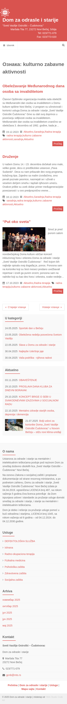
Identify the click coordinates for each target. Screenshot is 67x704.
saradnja (18, 139)
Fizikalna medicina (15, 560)
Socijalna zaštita (14, 579)
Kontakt (41, 689)
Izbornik (8, 45)
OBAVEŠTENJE (28, 380)
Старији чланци (17, 307)
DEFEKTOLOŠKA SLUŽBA (20, 541)
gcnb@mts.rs (13, 675)
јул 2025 (7, 612)
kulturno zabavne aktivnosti (26, 286)
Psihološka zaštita (15, 566)
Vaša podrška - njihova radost (35, 357)
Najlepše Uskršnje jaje (31, 351)
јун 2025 (7, 619)
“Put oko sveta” (17, 222)
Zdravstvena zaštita (15, 573)
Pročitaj (58, 143)
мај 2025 (8, 625)
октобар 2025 (10, 606)
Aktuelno (28, 131)
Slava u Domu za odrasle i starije (37, 344)
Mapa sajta (27, 689)
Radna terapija (53, 131)
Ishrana (9, 547)
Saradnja (39, 131)
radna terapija (14, 135)
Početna (13, 685)
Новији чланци (50, 307)
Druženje (10, 156)
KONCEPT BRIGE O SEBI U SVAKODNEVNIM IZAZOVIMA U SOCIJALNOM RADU (31, 400)
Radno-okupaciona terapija (19, 554)
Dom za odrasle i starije (30, 20)
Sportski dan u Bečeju (31, 328)
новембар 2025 (11, 599)
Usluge (53, 685)
